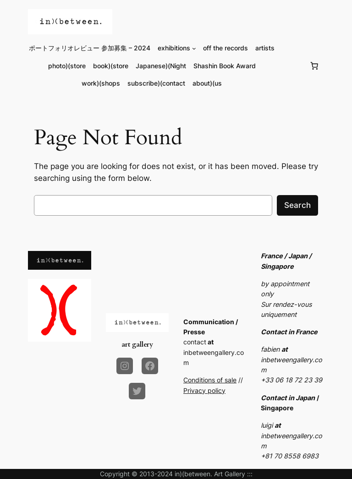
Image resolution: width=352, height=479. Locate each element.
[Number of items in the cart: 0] (314, 66)
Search (297, 205)
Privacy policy (204, 390)
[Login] (292, 66)
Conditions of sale (209, 380)
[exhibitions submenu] (194, 48)
